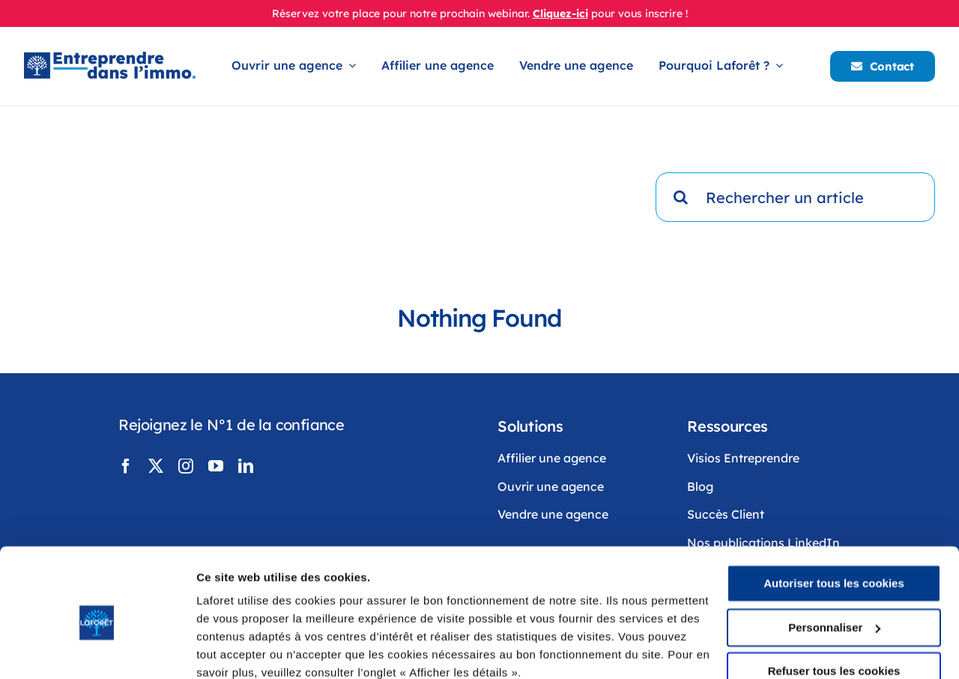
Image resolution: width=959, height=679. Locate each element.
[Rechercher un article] (795, 197)
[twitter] (155, 466)
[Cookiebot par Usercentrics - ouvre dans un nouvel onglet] (97, 650)
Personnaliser (834, 562)
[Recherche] (680, 197)
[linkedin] (245, 466)
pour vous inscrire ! (639, 13)
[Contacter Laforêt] (882, 66)
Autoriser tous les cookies (833, 519)
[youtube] (215, 466)
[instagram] (185, 466)
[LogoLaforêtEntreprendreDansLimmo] (110, 58)
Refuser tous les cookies (834, 606)
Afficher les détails (246, 649)
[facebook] (125, 466)
